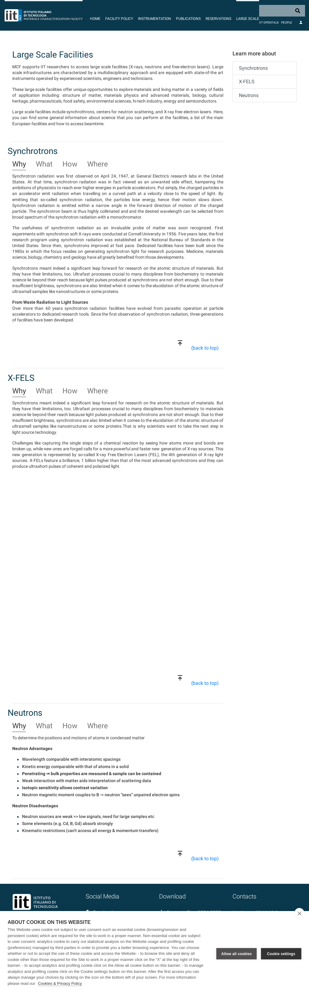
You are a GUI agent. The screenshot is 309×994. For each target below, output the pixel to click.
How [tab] (69, 164)
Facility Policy (119, 19)
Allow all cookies (236, 953)
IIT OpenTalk (269, 22)
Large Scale (247, 19)
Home (95, 19)
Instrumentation (154, 19)
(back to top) (205, 348)
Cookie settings (281, 953)
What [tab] (44, 164)
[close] (299, 913)
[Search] (282, 11)
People (286, 22)
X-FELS (247, 81)
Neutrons (249, 95)
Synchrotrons (253, 68)
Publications (188, 19)
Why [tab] (19, 164)
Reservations (218, 19)
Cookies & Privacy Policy (60, 983)
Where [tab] (97, 164)
